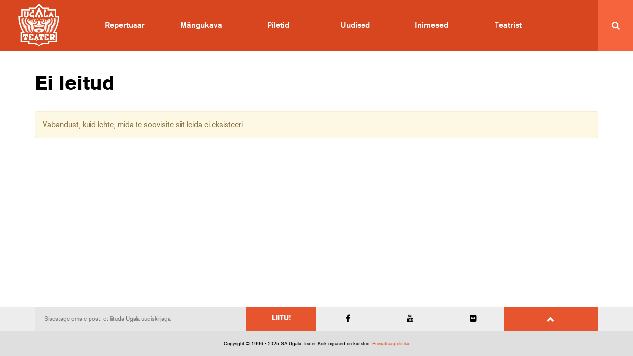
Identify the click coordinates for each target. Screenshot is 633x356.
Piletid (278, 25)
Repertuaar (125, 25)
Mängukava (201, 25)
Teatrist (508, 25)
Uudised (355, 25)
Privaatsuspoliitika (390, 343)
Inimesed (431, 25)
